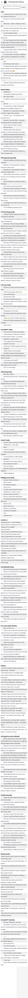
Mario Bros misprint (9, 374)
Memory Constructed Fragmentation (13, 496)
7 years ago (7, 960)
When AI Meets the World (10, 463)
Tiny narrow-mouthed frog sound (12, 299)
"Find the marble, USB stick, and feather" (14, 442)
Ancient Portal (7, 325)
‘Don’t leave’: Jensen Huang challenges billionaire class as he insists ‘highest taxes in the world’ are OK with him (13, 226)
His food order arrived (9, 296)
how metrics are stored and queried (13, 186)
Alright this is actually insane (11, 339)
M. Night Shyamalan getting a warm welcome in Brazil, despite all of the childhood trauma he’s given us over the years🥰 (14, 69)
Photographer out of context (11, 311)
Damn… (6, 447)
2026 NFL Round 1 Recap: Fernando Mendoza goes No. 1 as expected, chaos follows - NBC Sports (13, 715)
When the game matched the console (13, 435)
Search (23, 7)
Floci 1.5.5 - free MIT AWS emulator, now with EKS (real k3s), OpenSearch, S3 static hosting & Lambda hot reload (13, 838)
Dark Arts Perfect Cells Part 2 (11, 494)
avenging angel (8, 515)
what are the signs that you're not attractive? (15, 569)
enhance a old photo (9, 449)
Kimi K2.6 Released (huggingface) (13, 649)
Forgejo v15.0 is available (7, 527)
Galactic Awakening (9, 473)
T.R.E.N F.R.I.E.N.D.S (9, 946)
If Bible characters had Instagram (12, 351)
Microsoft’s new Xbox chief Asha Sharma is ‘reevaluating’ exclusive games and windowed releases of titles (13, 410)
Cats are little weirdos (9, 294)
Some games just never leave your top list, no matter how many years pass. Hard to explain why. (13, 426)
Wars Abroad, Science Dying (11, 64)
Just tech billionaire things (10, 33)
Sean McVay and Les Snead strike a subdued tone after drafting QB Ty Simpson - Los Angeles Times (13, 722)
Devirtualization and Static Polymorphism (14, 195)
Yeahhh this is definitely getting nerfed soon (15, 346)
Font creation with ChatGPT (11, 360)
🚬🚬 (5, 936)
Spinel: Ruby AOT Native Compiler (13, 125)
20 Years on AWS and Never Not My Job (14, 816)
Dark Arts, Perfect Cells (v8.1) (11, 480)
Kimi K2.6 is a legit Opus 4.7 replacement (14, 635)
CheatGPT (6, 348)
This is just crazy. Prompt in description (14, 332)
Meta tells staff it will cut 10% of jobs (13, 139)
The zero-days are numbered (8, 548)
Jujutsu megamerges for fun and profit (11, 536)
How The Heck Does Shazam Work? (10, 534)
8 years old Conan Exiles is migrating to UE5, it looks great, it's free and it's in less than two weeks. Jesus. (14, 388)
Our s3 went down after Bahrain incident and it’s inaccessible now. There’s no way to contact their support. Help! (14, 809)
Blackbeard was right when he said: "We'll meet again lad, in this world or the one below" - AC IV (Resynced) (13, 403)
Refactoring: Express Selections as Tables (15, 188)
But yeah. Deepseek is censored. (12, 922)
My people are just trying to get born (13, 461)
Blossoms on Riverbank (10, 508)
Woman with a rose (9, 506)
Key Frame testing (8, 466)
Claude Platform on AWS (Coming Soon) (14, 849)
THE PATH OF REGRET (10, 510)
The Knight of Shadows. (10, 484)
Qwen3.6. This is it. (9, 647)
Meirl (5, 61)
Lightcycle (6, 459)
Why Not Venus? (8, 127)
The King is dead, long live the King (13, 489)
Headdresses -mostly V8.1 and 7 (12, 492)
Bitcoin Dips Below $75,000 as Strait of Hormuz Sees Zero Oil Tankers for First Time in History (13, 765)
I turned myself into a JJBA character (13, 456)
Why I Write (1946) (8, 96)
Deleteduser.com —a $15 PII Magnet (10, 522)
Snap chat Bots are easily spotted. (13, 953)
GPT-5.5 (6, 103)
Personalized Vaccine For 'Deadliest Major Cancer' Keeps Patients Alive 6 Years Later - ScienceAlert (12, 675)
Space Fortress (8, 482)
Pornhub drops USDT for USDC (12, 781)
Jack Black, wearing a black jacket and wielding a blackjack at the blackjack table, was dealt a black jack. (13, 356)
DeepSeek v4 (7, 92)
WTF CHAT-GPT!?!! (9, 943)
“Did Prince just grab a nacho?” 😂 (13, 292)
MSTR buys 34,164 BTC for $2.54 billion (14, 779)
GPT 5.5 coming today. (10, 367)
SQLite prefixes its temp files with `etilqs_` (12, 531)
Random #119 (7, 503)
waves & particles (5, 529)
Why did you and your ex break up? (13, 607)
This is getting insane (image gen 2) (13, 341)
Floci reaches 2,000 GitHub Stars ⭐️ (13, 842)
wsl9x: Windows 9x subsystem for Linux (11, 524)
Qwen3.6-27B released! (10, 661)
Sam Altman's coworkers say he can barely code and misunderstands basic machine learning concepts (14, 927)
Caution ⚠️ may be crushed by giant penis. (15, 318)
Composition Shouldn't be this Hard (13, 94)
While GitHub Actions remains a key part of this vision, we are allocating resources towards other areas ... (13, 177)
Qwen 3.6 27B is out (9, 628)
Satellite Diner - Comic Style (11, 445)
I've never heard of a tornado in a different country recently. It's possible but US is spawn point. (13, 57)
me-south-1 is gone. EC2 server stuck (13, 814)
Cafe (5, 513)
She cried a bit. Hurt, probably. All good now (15, 73)
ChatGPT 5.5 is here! (9, 343)
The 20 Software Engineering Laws (13, 207)
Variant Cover (7, 487)
